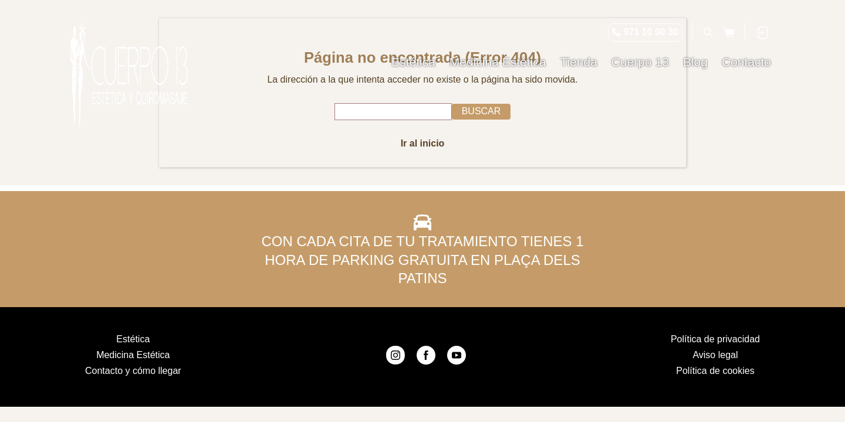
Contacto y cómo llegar (133, 371)
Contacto (746, 62)
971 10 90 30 (651, 32)
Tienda (578, 62)
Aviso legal (715, 355)
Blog (695, 62)
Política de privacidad (715, 339)
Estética (413, 62)
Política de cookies (715, 371)
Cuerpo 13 (640, 62)
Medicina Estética (497, 62)
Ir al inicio (423, 143)
